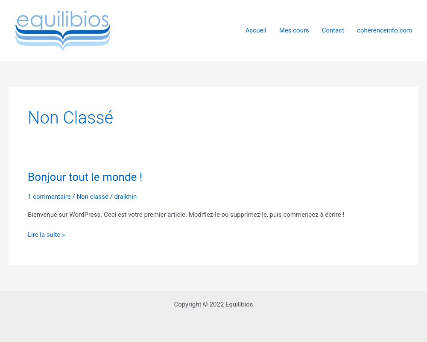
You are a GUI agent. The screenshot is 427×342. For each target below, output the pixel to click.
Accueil (256, 30)
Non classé (92, 196)
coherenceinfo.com (384, 30)
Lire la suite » (46, 235)
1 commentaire (49, 196)
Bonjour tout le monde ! (85, 177)
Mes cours (294, 30)
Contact (333, 30)
